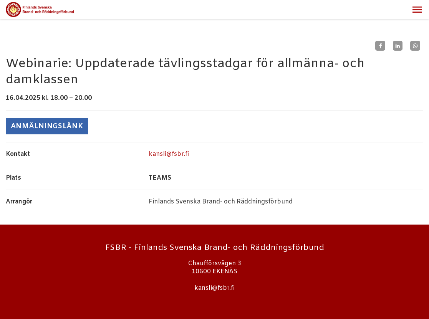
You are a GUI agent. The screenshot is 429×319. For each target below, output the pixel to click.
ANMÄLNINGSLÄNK (47, 126)
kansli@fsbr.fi (169, 154)
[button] (417, 9)
